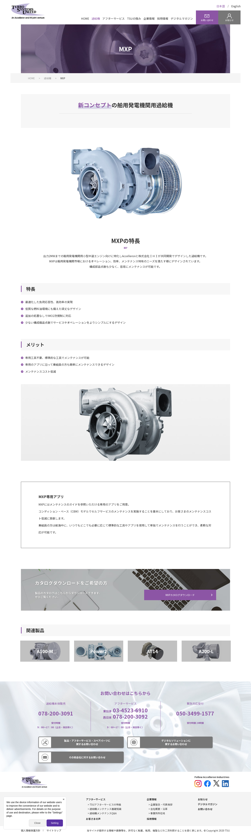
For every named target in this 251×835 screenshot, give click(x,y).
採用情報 (162, 18)
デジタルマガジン (182, 18)
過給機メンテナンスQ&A (103, 813)
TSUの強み (134, 18)
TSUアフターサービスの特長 (105, 804)
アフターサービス (113, 18)
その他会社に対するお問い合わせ (87, 757)
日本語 (220, 6)
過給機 (96, 18)
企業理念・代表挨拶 (161, 804)
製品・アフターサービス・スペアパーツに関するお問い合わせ (87, 742)
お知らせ (203, 799)
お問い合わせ (205, 809)
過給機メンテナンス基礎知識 (105, 809)
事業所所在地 (157, 813)
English (236, 6)
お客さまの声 (93, 819)
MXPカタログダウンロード (180, 595)
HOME (85, 18)
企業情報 (149, 18)
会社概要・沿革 (159, 809)
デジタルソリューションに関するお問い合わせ (176, 742)
